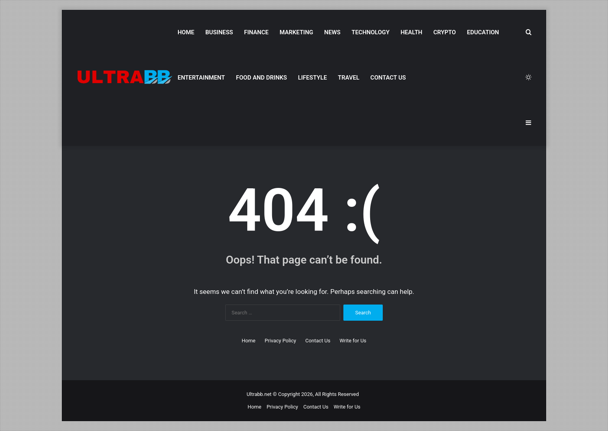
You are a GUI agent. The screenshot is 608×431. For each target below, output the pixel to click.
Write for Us (352, 341)
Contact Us (388, 77)
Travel (348, 77)
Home (186, 32)
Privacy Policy (280, 341)
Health (411, 32)
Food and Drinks (261, 77)
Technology (371, 32)
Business (219, 32)
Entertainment (201, 77)
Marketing (296, 32)
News (332, 32)
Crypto (444, 32)
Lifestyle (312, 77)
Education (483, 32)
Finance (256, 32)
